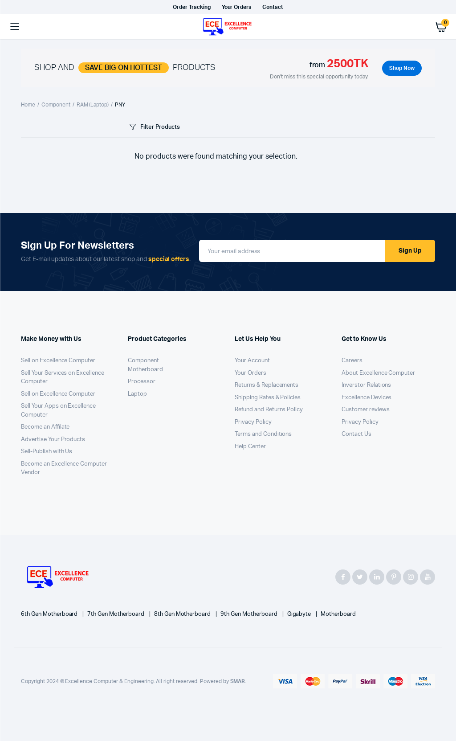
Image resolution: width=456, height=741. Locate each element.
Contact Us (356, 434)
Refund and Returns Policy (269, 410)
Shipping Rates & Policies (268, 398)
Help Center (250, 447)
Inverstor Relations (366, 385)
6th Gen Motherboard (50, 614)
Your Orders (237, 7)
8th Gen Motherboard (183, 614)
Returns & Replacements (266, 385)
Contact (272, 7)
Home (28, 104)
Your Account (252, 361)
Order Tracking (192, 7)
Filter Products (154, 127)
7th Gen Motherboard (116, 614)
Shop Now (402, 68)
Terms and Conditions (263, 434)
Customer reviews (366, 410)
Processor (141, 382)
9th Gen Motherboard (249, 614)
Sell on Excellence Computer (58, 361)
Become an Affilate (45, 427)
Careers (352, 361)
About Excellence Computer (378, 373)
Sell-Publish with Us (46, 451)
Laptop (137, 394)
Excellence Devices (366, 398)
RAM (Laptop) (93, 104)
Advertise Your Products (53, 439)
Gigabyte (300, 614)
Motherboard (145, 370)
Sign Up (410, 251)
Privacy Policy (253, 422)
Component (55, 104)
